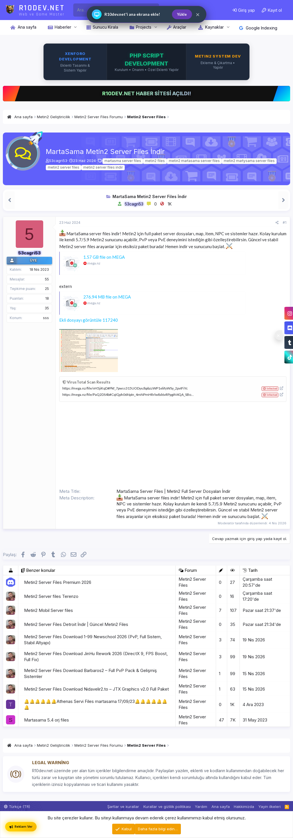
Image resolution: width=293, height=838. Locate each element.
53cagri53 (58, 160)
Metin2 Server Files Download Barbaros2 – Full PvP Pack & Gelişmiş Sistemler (90, 673)
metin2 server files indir (103, 167)
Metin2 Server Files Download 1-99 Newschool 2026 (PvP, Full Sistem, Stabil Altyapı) (93, 639)
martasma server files (122, 161)
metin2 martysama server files (249, 161)
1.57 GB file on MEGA (104, 257)
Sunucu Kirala (105, 27)
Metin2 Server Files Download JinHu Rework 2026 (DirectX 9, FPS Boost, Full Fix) (96, 656)
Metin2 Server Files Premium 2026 (57, 582)
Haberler (63, 27)
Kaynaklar (214, 27)
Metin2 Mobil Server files (48, 610)
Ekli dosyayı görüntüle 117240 (88, 320)
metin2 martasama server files (194, 161)
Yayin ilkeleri (269, 806)
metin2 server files (63, 167)
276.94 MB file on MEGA (107, 296)
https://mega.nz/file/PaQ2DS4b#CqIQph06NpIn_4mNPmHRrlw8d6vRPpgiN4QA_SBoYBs (129, 394)
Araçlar (179, 27)
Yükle (182, 14)
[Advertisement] (172, 445)
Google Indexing (258, 27)
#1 (284, 222)
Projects (143, 27)
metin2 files (155, 161)
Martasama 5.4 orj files (46, 720)
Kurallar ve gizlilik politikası (167, 806)
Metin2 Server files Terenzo (51, 596)
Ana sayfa (27, 27)
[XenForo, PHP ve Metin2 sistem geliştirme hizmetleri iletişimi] (146, 62)
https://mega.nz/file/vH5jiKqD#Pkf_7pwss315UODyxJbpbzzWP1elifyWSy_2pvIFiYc (125, 388)
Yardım (201, 806)
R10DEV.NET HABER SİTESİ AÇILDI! (146, 93)
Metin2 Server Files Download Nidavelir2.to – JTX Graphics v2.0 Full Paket (96, 689)
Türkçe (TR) (17, 806)
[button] (75, 27)
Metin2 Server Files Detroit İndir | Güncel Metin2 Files (76, 624)
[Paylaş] (277, 223)
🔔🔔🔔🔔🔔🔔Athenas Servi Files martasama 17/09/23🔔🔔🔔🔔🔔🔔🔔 (95, 704)
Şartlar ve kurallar (123, 806)
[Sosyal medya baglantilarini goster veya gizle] (278, 335)
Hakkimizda (244, 806)
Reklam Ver (20, 827)
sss (46, 318)
